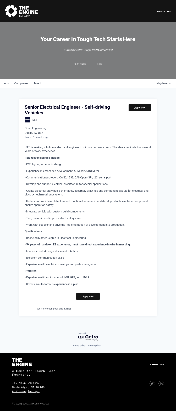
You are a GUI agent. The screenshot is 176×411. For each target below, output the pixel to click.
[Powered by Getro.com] (88, 337)
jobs (6, 83)
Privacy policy (79, 345)
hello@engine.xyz (26, 391)
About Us (163, 11)
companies (21, 83)
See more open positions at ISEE (53, 308)
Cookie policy (94, 345)
